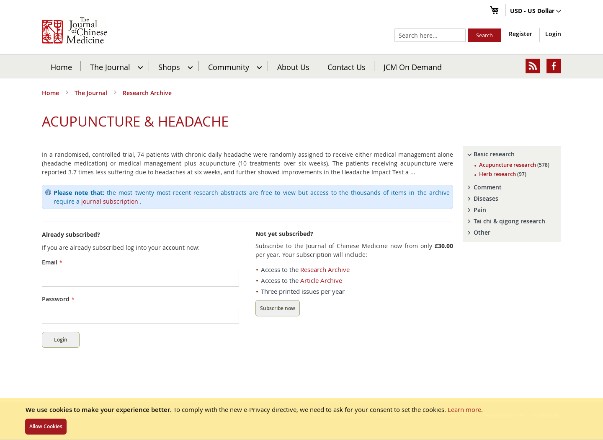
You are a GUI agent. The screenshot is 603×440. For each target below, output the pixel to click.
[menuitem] (115, 66)
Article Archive (321, 280)
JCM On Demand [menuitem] (413, 66)
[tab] (512, 154)
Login (553, 34)
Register (520, 34)
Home (61, 66)
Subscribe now (277, 308)
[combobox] (430, 35)
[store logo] (74, 30)
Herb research (502, 174)
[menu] (301, 66)
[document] (301, 419)
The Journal (92, 93)
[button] (535, 11)
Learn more (464, 409)
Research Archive (147, 93)
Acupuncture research (514, 164)
